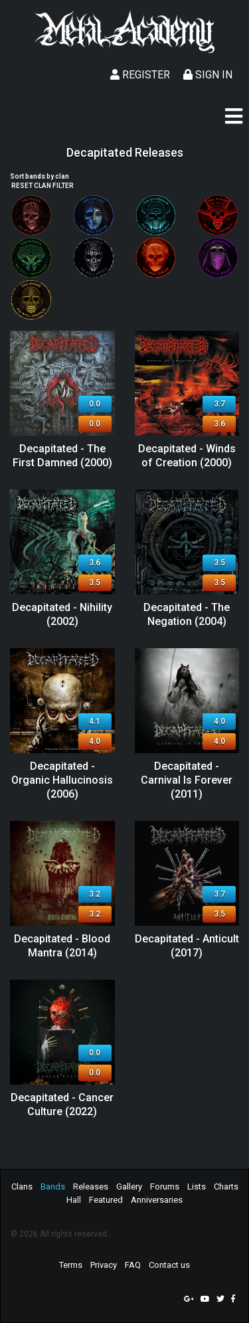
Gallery (129, 1186)
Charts (226, 1186)
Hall (73, 1200)
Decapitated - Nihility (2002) (62, 614)
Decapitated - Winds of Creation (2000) (187, 455)
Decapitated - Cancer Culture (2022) (62, 1104)
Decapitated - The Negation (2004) (186, 614)
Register (140, 74)
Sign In (207, 74)
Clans (22, 1186)
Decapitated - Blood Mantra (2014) (62, 945)
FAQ (133, 1265)
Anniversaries (157, 1200)
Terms (70, 1265)
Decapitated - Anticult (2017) (187, 945)
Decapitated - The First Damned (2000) (62, 455)
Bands (53, 1186)
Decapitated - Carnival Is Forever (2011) (186, 780)
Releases (90, 1186)
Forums (164, 1186)
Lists (196, 1186)
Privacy (103, 1265)
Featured (106, 1200)
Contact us (169, 1265)
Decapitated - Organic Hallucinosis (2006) (62, 780)
